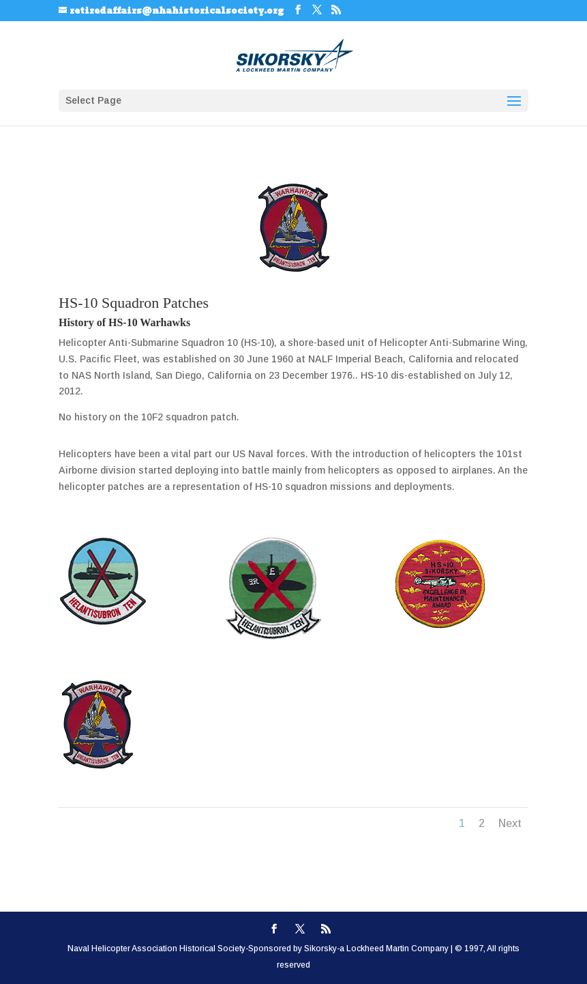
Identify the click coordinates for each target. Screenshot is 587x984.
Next (510, 823)
